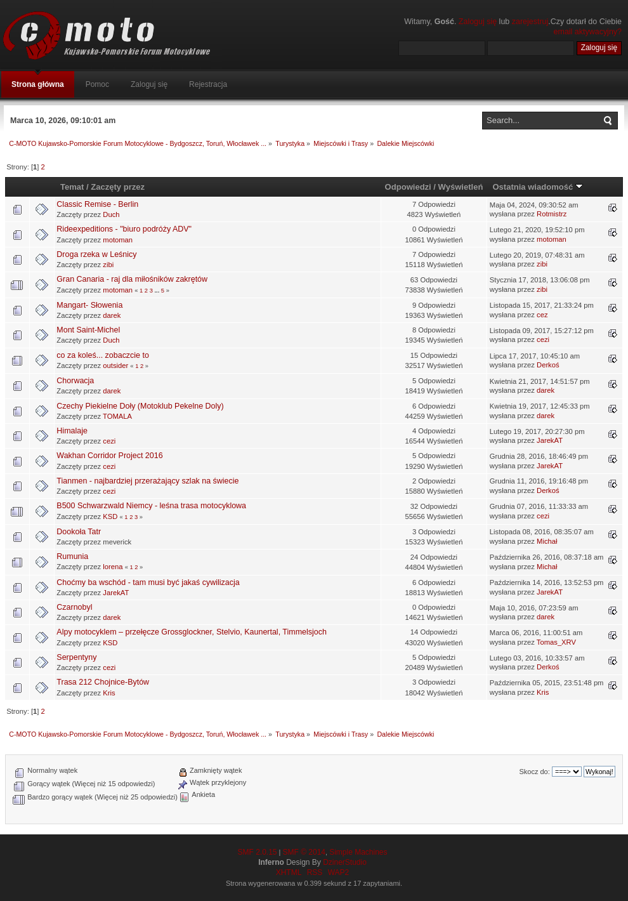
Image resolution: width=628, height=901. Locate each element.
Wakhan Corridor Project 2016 (109, 455)
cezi (543, 339)
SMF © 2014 (303, 852)
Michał (547, 541)
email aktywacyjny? (588, 31)
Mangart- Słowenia (89, 305)
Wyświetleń (460, 187)
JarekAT (550, 440)
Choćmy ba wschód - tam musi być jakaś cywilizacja (147, 582)
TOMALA (117, 416)
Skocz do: (534, 771)
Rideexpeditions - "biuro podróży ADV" (124, 229)
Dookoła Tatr (78, 531)
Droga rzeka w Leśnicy (96, 254)
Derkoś (548, 365)
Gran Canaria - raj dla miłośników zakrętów (131, 279)
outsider (115, 365)
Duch (111, 214)
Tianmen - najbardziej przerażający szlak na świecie (147, 481)
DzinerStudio (345, 862)
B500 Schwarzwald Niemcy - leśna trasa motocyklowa (151, 505)
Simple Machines (358, 852)
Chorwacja (75, 380)
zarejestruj (530, 21)
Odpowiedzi (408, 187)
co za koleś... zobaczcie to (102, 355)
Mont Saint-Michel (88, 330)
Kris (109, 693)
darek (112, 315)
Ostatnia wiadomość (537, 187)
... (157, 290)
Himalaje (72, 430)
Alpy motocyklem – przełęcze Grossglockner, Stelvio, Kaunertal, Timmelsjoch (191, 632)
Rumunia (72, 556)
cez (542, 315)
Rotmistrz (551, 214)
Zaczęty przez (118, 187)
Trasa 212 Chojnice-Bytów (102, 682)
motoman (118, 240)
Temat (72, 187)
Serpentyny (76, 657)
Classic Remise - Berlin (97, 204)
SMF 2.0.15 (257, 852)
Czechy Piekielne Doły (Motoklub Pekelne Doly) (139, 406)
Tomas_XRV (556, 642)
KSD (110, 516)
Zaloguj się (478, 21)
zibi (108, 264)
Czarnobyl (74, 607)
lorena (112, 566)
